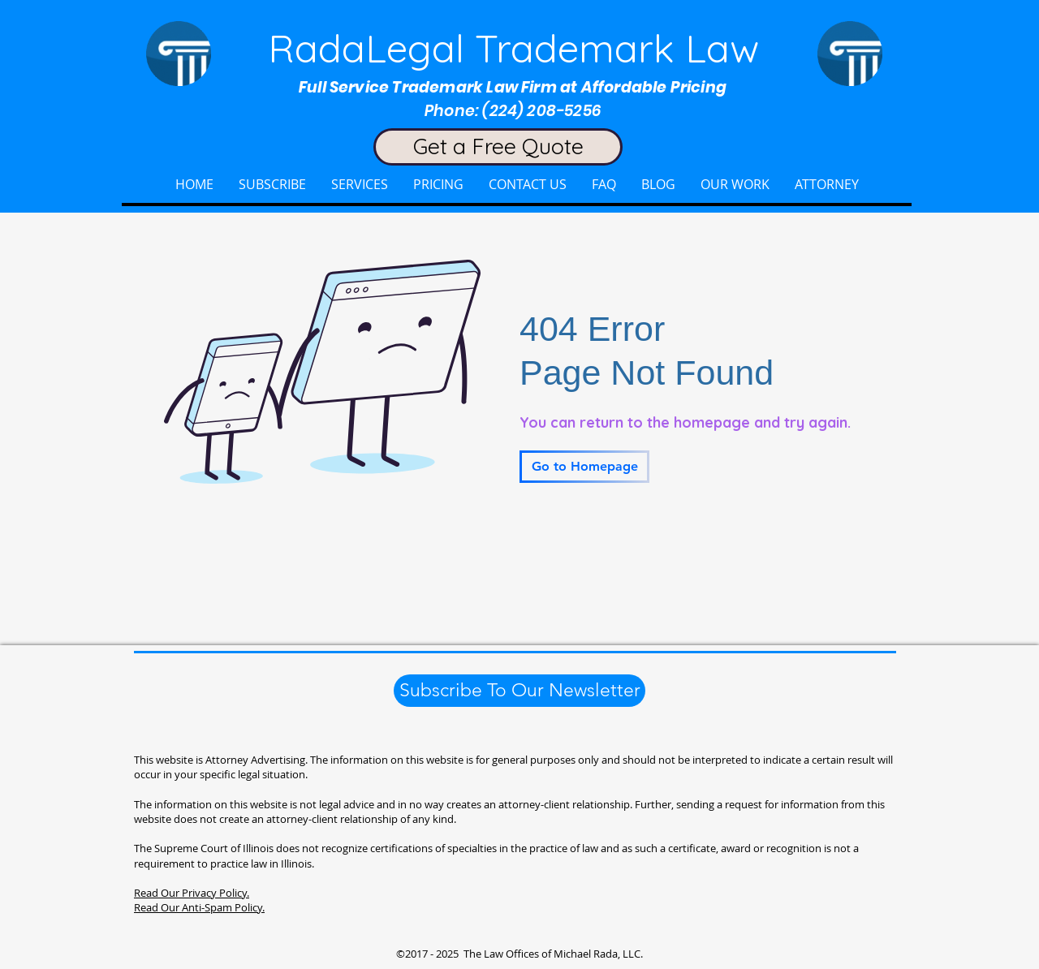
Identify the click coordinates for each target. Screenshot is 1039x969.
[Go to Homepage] (584, 466)
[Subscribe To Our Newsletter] (519, 690)
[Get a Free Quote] (498, 147)
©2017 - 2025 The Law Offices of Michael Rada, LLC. (519, 953)
